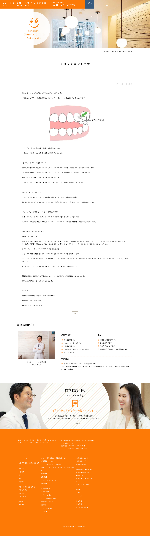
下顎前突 (21, 472)
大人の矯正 (22, 493)
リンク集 (44, 511)
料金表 (43, 505)
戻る (75, 313)
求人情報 (79, 504)
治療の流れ (22, 496)
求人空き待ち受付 (82, 507)
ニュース (79, 496)
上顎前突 (21, 468)
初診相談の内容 (81, 461)
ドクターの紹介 (46, 495)
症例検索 (21, 505)
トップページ (22, 458)
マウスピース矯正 (51, 464)
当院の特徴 (45, 492)
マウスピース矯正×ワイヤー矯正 (57, 469)
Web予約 (90, 4)
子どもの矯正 (22, 490)
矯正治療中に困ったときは (84, 479)
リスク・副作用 (46, 508)
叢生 (19, 475)
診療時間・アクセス (48, 502)
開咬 (19, 478)
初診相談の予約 (81, 464)
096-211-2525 (63, 5)
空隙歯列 (21, 482)
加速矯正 (44, 484)
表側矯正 (48, 461)
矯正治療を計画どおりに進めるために (84, 473)
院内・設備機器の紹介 (48, 498)
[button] (141, 4)
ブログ (78, 492)
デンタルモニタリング (48, 480)
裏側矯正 (48, 474)
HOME (106, 51)
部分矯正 (44, 477)
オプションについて (82, 484)
